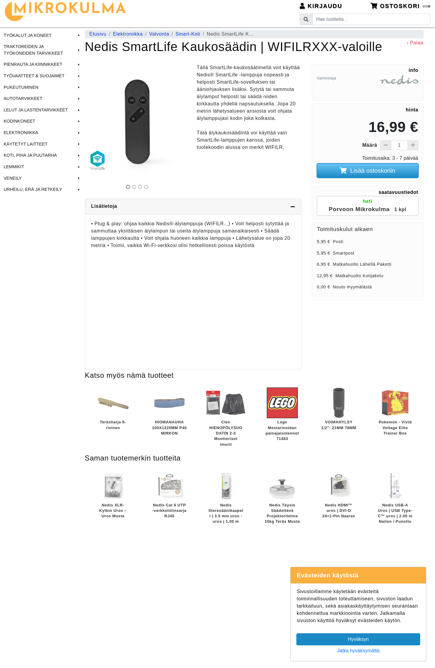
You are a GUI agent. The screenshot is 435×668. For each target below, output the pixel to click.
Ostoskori (400, 6)
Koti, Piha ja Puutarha (30, 155)
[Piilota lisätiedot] (292, 206)
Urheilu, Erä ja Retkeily (33, 189)
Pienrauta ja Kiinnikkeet (33, 64)
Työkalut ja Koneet (28, 35)
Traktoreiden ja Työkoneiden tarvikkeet (33, 50)
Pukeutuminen (21, 87)
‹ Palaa (415, 42)
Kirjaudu (321, 6)
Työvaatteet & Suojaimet (34, 75)
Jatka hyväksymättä (358, 650)
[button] (78, 35)
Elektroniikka (21, 132)
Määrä (369, 145)
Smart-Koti (188, 34)
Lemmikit (14, 166)
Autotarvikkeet (23, 98)
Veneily (13, 178)
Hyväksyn (358, 639)
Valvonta (159, 34)
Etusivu (98, 34)
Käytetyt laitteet (25, 144)
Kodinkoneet (19, 121)
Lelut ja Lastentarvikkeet (36, 110)
